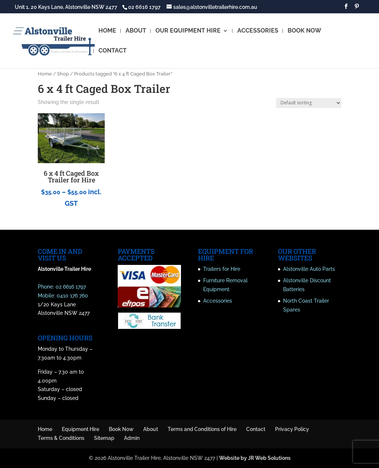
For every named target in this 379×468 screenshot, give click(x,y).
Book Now (121, 429)
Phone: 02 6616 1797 (62, 287)
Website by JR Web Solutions (255, 458)
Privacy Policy (292, 429)
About (150, 429)
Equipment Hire (80, 429)
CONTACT (112, 51)
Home (45, 74)
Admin (132, 438)
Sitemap (104, 438)
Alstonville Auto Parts (309, 269)
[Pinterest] (356, 8)
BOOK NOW (304, 31)
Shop (63, 74)
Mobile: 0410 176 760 (63, 296)
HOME (107, 31)
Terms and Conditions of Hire (202, 429)
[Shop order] (308, 103)
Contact (255, 429)
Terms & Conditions (61, 438)
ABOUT (135, 31)
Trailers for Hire (221, 269)
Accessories (217, 301)
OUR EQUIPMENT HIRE (188, 31)
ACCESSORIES (257, 31)
